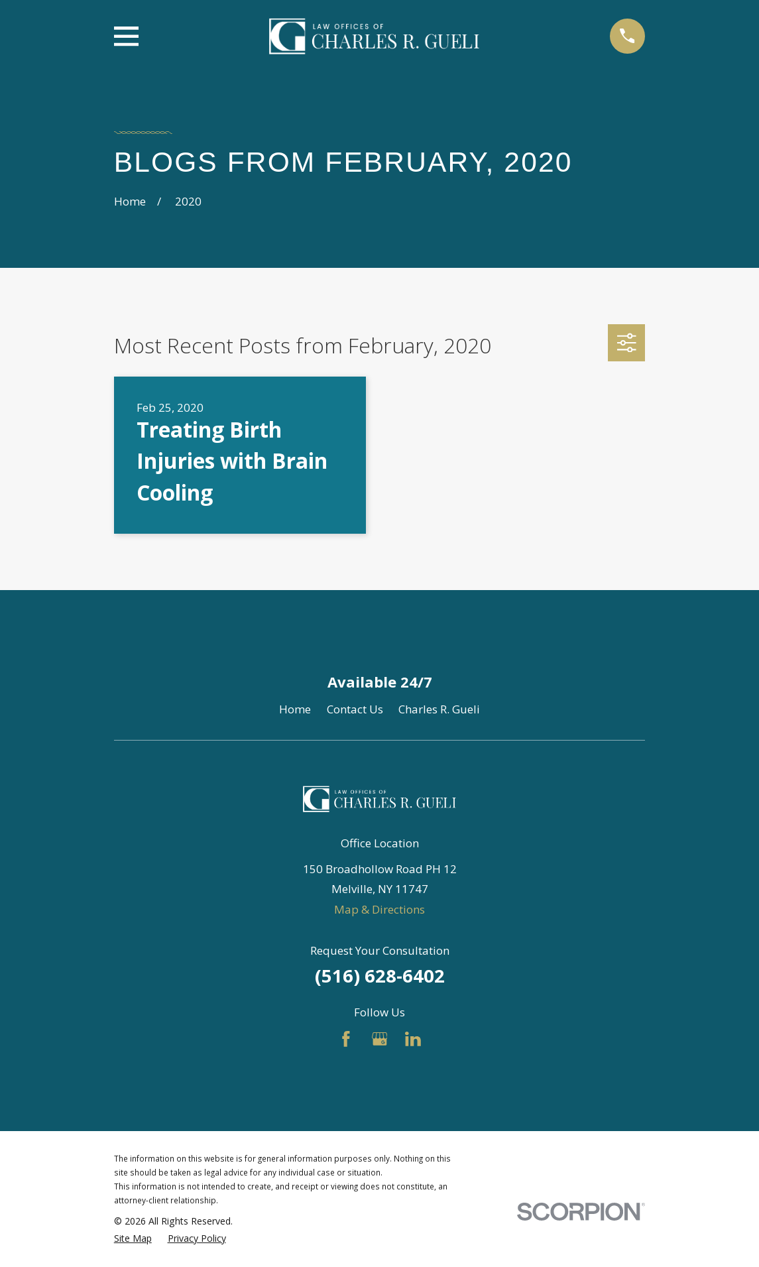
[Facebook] (346, 1039)
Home (295, 709)
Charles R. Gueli (439, 709)
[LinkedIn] (413, 1039)
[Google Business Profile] (380, 1039)
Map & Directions (379, 909)
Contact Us (355, 709)
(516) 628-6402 (380, 975)
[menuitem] (133, 1238)
